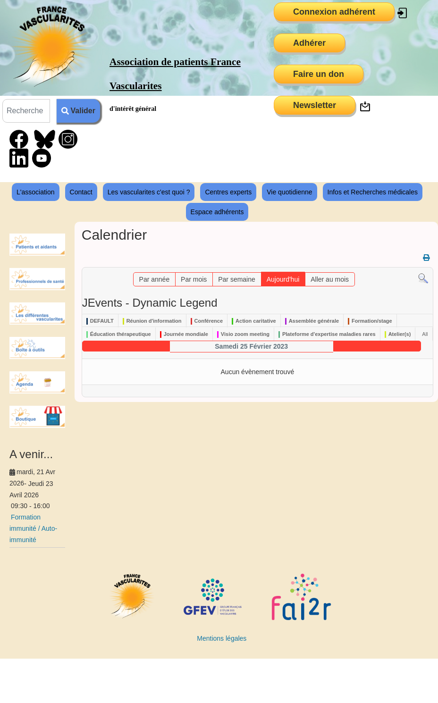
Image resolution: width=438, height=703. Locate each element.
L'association (36, 192)
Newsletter (314, 105)
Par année (154, 279)
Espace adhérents (217, 212)
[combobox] (26, 111)
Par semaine (236, 279)
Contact (81, 192)
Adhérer (309, 43)
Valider (78, 111)
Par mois (194, 279)
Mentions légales (221, 638)
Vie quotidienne (289, 192)
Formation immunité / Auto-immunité (33, 528)
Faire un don (318, 74)
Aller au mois (330, 279)
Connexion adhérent (334, 12)
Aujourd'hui (283, 279)
